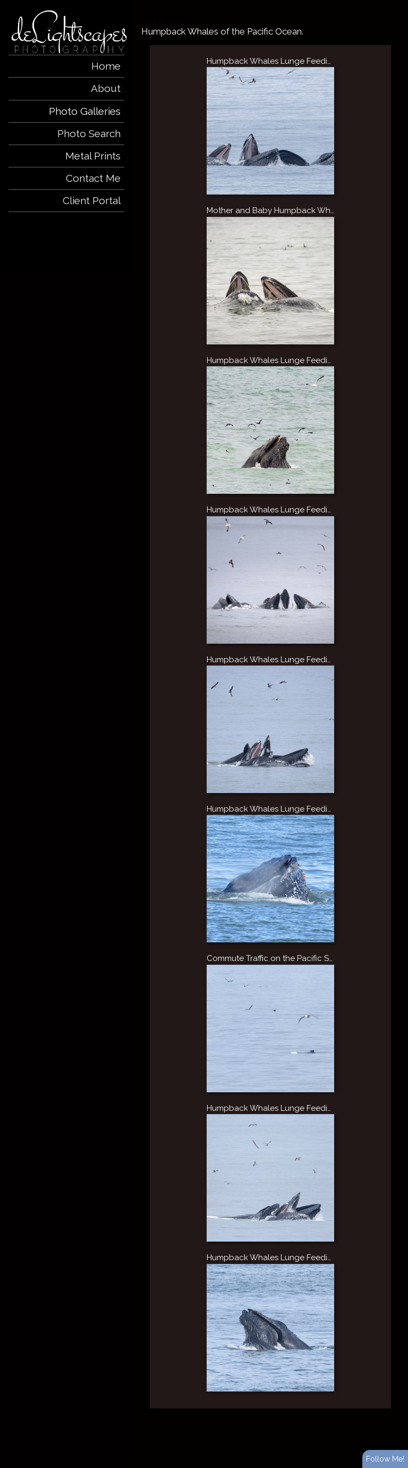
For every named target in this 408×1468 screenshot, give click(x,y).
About (106, 88)
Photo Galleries (85, 111)
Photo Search (89, 133)
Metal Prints (93, 156)
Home (106, 66)
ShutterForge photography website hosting (287, 1443)
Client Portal (92, 200)
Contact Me (93, 178)
